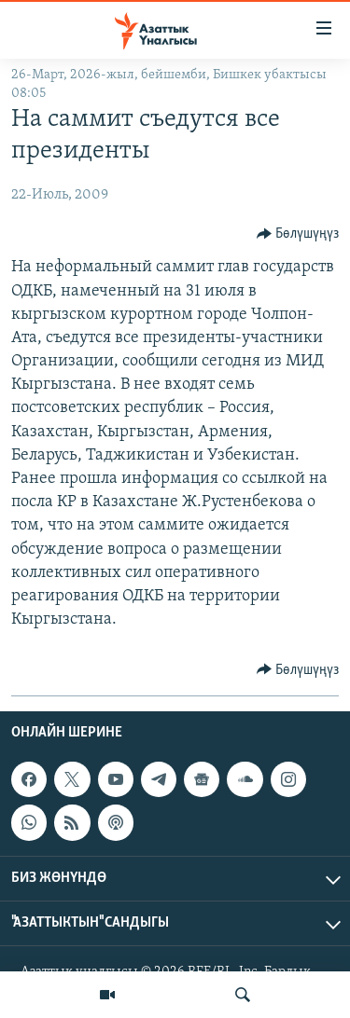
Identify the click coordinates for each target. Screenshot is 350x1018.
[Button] (298, 234)
